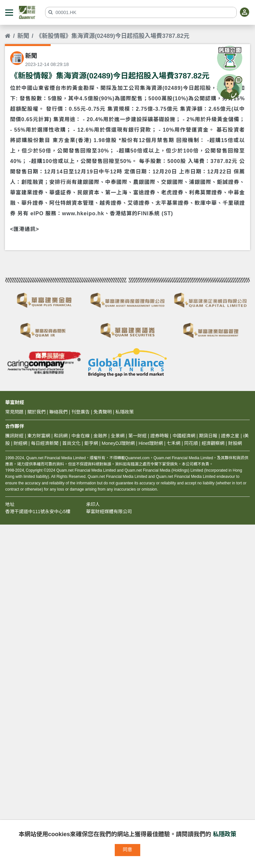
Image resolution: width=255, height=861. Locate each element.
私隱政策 (224, 834)
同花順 (191, 443)
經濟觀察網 (213, 443)
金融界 (100, 435)
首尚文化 (71, 443)
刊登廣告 (80, 411)
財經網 (20, 443)
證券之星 (229, 435)
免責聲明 (103, 411)
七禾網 (173, 443)
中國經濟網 (183, 435)
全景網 (118, 435)
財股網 (235, 443)
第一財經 (137, 435)
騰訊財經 (14, 435)
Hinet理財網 (151, 443)
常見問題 (14, 411)
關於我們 (36, 411)
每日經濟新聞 (45, 443)
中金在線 (80, 435)
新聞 (23, 36)
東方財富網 (38, 435)
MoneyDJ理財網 (118, 443)
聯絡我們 (58, 411)
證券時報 (159, 435)
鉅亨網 (91, 443)
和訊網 (61, 435)
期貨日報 (208, 435)
